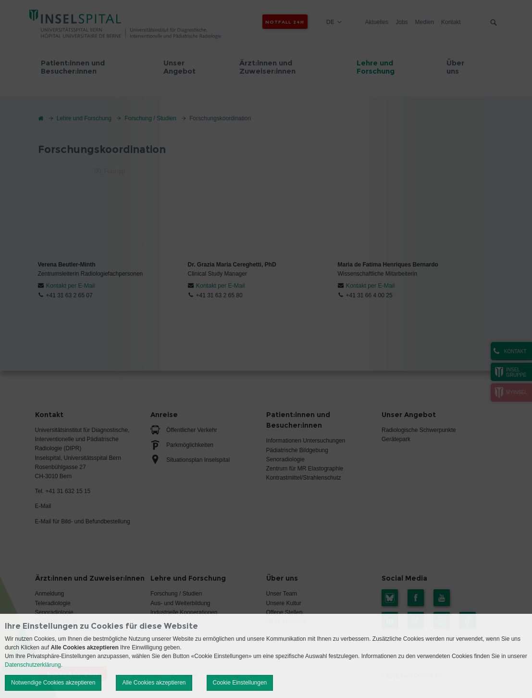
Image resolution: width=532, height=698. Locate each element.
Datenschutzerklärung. (33, 664)
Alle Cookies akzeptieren (154, 682)
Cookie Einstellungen (240, 682)
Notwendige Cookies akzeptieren (53, 682)
